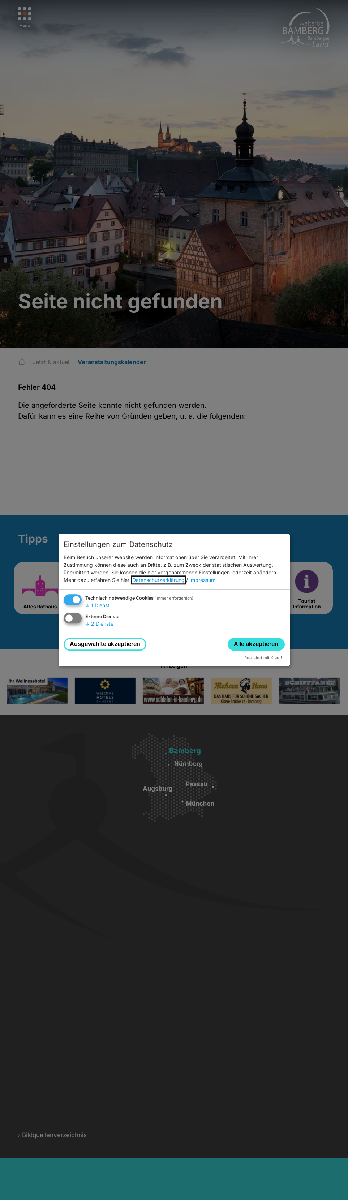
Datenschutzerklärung (158, 580)
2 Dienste (99, 624)
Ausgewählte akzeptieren (105, 644)
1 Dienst (97, 605)
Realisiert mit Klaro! (263, 657)
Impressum (202, 580)
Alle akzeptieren (256, 644)
